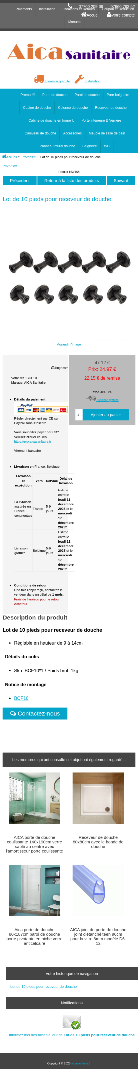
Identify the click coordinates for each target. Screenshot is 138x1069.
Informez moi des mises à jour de (72, 1025)
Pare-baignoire (118, 95)
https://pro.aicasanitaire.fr (32, 441)
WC (107, 146)
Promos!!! (28, 157)
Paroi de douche (87, 95)
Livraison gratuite (52, 81)
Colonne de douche (73, 108)
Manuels (74, 22)
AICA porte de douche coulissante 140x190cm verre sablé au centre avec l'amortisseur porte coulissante (34, 844)
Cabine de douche (37, 108)
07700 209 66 (91, 6)
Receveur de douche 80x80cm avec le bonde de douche (98, 842)
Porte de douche (54, 95)
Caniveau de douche (40, 133)
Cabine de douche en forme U (51, 120)
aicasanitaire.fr (81, 1063)
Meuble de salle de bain (107, 133)
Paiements (24, 9)
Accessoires (72, 133)
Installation (88, 81)
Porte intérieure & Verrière (101, 120)
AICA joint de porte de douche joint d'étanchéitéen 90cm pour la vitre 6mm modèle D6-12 (98, 936)
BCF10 (21, 698)
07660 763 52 (123, 6)
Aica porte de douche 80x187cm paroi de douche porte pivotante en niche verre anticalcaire (35, 936)
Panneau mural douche (57, 146)
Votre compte (121, 15)
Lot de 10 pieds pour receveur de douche (43, 986)
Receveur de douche (111, 108)
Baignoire (89, 146)
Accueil (90, 15)
